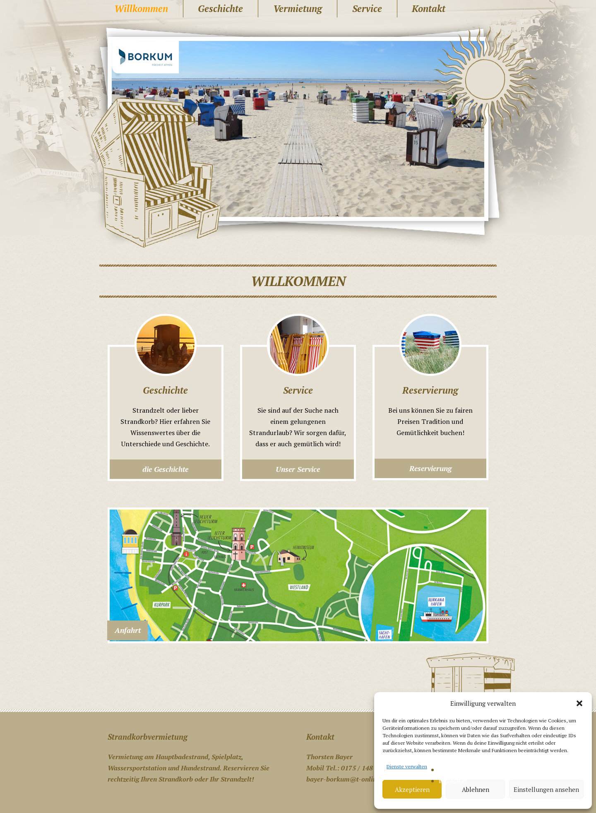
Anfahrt (128, 630)
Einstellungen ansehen (546, 789)
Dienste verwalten (407, 766)
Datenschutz (455, 770)
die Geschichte (165, 469)
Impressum (453, 781)
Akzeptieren (412, 789)
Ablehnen (475, 789)
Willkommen (141, 8)
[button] (579, 703)
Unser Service (298, 469)
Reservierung (430, 468)
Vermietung (297, 8)
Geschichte (220, 8)
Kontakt (428, 8)
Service (367, 8)
